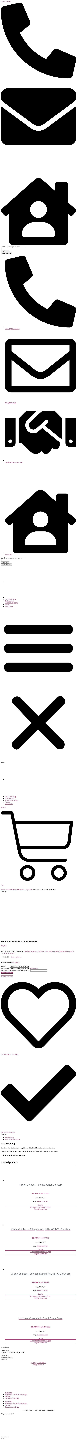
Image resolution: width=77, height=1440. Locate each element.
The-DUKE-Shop (10, 599)
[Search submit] (1, 249)
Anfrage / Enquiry (7, 976)
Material (3, 966)
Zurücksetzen (33, 968)
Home (3, 889)
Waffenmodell (5, 968)
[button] (38, 686)
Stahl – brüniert (16, 957)
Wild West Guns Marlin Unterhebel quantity (15, 970)
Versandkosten (42, 1201)
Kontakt (7, 604)
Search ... (4, 247)
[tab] (40, 1138)
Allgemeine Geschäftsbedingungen (16, 1394)
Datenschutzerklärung (12, 1398)
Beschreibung (9, 1137)
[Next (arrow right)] (3, 1438)
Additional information (12, 1139)
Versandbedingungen (11, 603)
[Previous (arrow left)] (1, 1438)
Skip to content (6, 2)
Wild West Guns (43, 951)
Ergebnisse (5, 251)
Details (40, 1205)
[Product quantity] (38, 970)
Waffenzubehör (11, 889)
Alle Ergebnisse (6, 253)
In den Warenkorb (7, 972)
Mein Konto (9, 606)
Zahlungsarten (9, 601)
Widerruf (8, 1396)
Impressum (8, 1393)
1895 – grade (15, 962)
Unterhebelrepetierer (30, 951)
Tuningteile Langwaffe (24, 889)
